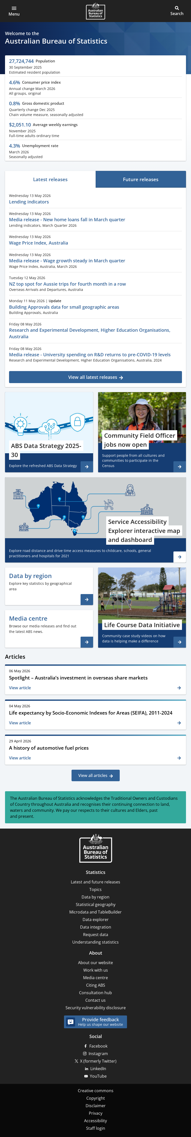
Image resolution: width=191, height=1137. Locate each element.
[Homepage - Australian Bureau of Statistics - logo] (95, 11)
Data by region (95, 897)
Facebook (98, 1046)
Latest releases (50, 179)
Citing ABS (95, 985)
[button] (14, 11)
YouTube (98, 1076)
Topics (95, 889)
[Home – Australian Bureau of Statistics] (95, 849)
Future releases (140, 179)
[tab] (50, 179)
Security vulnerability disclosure (96, 1007)
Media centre (95, 977)
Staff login (95, 1128)
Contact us (95, 1000)
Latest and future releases (95, 882)
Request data (95, 934)
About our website (95, 962)
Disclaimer (96, 1105)
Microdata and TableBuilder (95, 912)
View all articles (92, 775)
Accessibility (95, 1120)
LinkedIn (98, 1068)
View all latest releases (92, 377)
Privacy (95, 1113)
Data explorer (96, 919)
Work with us (95, 970)
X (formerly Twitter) (98, 1061)
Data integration (95, 927)
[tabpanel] (95, 286)
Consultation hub (95, 992)
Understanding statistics (95, 942)
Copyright (95, 1098)
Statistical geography (95, 904)
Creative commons (95, 1090)
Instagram (98, 1053)
